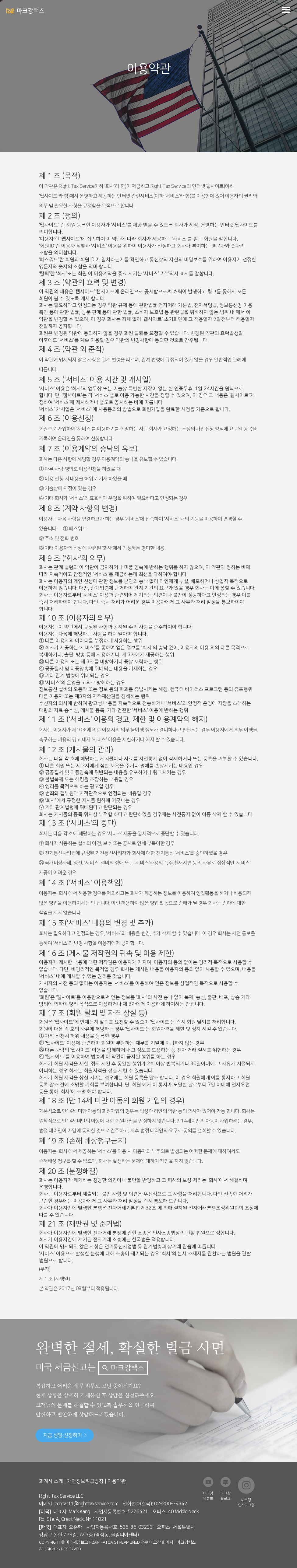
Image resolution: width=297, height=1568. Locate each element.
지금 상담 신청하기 (65, 1435)
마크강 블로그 (226, 1495)
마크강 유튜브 (208, 1495)
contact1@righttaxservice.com (86, 1504)
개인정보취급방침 (85, 1481)
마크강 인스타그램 (246, 1502)
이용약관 (117, 1481)
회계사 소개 (51, 1481)
